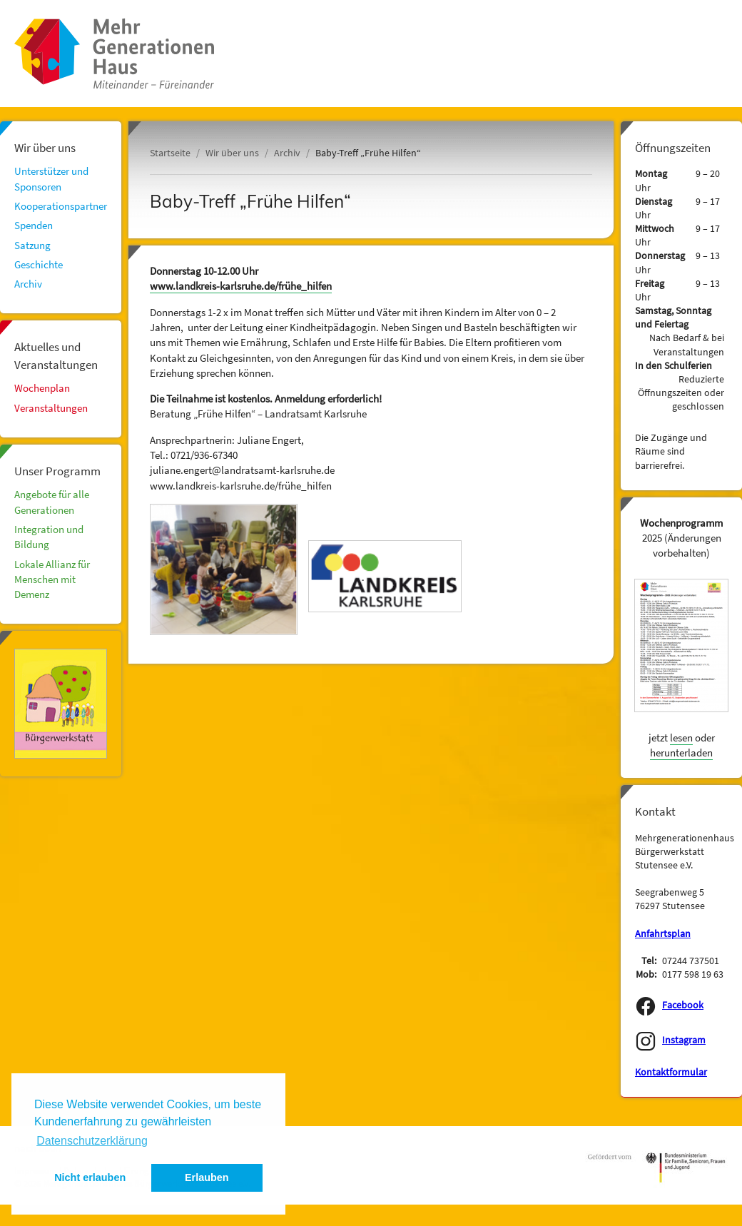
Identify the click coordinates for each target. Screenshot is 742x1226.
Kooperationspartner (60, 206)
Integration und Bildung (48, 536)
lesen (681, 737)
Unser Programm (57, 471)
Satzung (32, 245)
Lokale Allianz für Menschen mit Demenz (52, 579)
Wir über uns (45, 148)
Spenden (33, 225)
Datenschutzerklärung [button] (92, 1141)
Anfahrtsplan (663, 934)
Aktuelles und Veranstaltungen (56, 355)
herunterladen (681, 752)
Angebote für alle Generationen (51, 501)
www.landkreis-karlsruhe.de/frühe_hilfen (241, 286)
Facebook (682, 1005)
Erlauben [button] (207, 1177)
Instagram (684, 1040)
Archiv (28, 283)
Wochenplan (42, 388)
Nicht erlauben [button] (90, 1177)
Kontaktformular (671, 1072)
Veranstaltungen (51, 408)
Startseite (170, 153)
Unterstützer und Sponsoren (51, 178)
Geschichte (38, 264)
